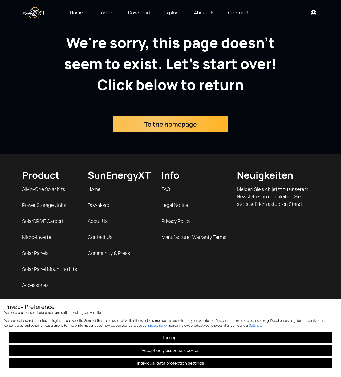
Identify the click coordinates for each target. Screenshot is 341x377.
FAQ (165, 189)
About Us (98, 221)
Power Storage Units (44, 205)
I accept (170, 337)
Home (94, 189)
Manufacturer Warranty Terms (193, 237)
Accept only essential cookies (170, 350)
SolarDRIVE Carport (43, 221)
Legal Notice (174, 205)
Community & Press (109, 253)
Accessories (35, 285)
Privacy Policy (175, 221)
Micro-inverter (37, 237)
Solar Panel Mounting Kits (49, 269)
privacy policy (157, 325)
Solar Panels (35, 253)
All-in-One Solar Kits (43, 189)
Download (98, 205)
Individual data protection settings (170, 363)
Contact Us (100, 237)
